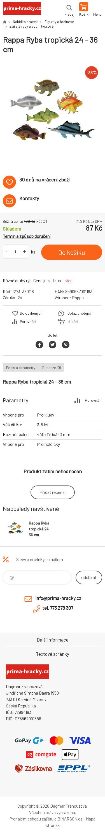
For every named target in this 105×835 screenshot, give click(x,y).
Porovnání (28, 321)
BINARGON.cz (69, 818)
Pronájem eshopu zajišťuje (33, 818)
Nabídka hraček (25, 22)
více (69, 280)
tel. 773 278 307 (57, 608)
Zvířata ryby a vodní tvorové (31, 26)
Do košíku (71, 252)
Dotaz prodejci (79, 313)
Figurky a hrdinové (59, 22)
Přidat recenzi (52, 492)
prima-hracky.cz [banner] (22, 10)
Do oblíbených (31, 313)
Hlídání (72, 321)
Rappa (78, 297)
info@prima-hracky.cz (58, 598)
